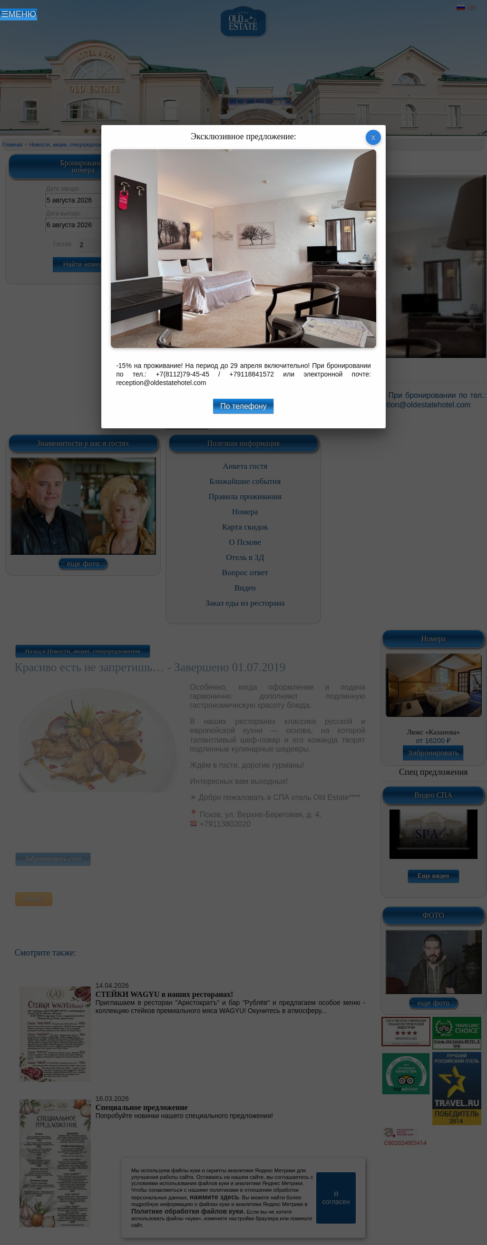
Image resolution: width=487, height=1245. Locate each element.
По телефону (243, 406)
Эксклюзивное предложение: (243, 136)
